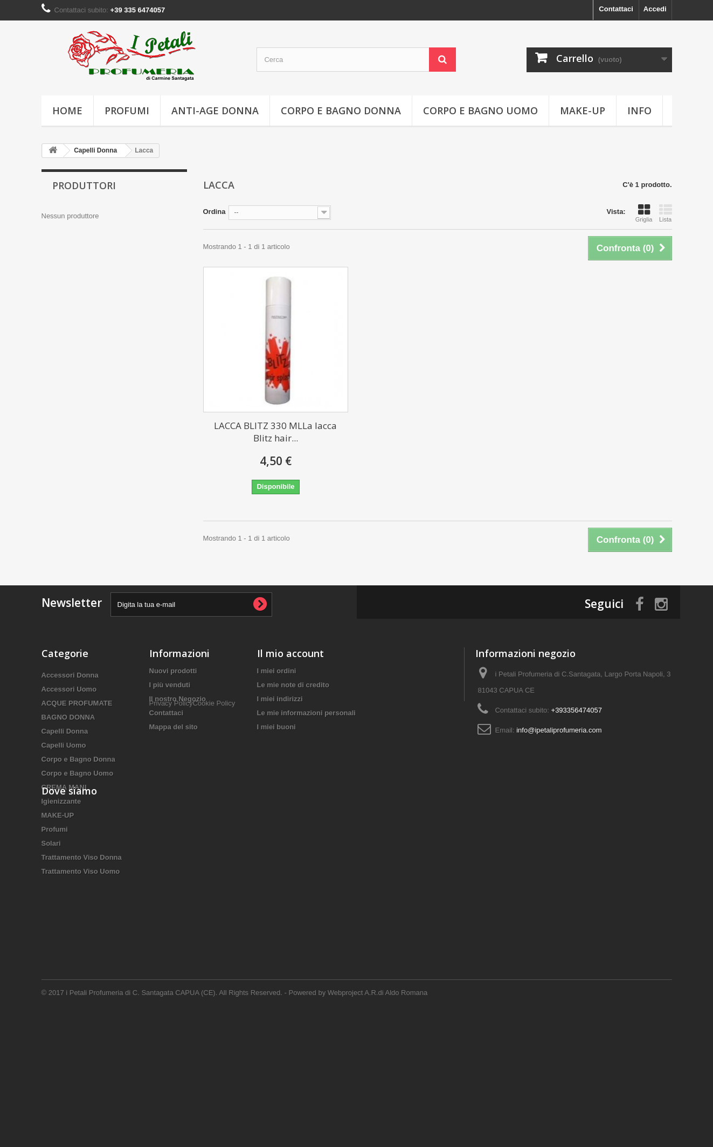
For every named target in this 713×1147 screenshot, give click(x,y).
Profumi (127, 110)
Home (67, 110)
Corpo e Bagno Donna (341, 110)
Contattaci (616, 9)
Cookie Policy (213, 746)
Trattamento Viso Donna (81, 857)
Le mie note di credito (293, 685)
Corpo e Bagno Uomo (480, 110)
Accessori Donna (70, 675)
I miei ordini (276, 671)
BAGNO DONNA (68, 717)
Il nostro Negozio (177, 699)
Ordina (214, 212)
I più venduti (170, 685)
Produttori (84, 185)
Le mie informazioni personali (306, 713)
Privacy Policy (171, 746)
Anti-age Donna (215, 110)
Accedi (655, 9)
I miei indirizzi (280, 699)
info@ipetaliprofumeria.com (558, 730)
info (639, 110)
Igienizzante (61, 801)
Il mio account (290, 653)
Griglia (644, 213)
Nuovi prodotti (173, 671)
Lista (665, 213)
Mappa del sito (173, 727)
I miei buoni (276, 727)
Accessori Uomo (69, 689)
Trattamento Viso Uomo (80, 871)
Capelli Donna (64, 731)
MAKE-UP (582, 110)
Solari (51, 843)
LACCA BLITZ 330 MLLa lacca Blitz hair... (275, 431)
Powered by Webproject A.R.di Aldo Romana (358, 1118)
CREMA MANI (64, 787)
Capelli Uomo (63, 745)
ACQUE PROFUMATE (77, 703)
